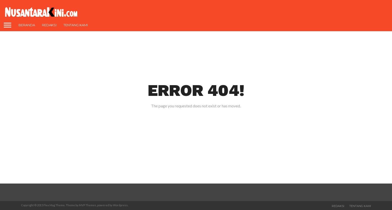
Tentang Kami (76, 25)
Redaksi (49, 25)
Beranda (26, 25)
